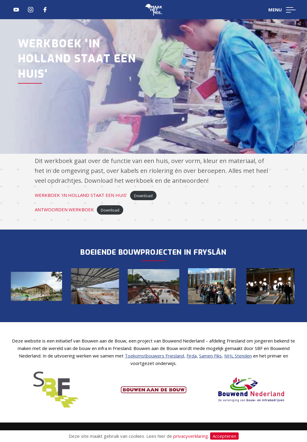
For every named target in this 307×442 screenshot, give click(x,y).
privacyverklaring (190, 436)
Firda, (192, 356)
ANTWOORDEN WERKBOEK (64, 209)
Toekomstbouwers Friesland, (155, 356)
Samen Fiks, (211, 356)
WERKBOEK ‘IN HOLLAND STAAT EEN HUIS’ (81, 195)
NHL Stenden (238, 356)
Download (143, 195)
